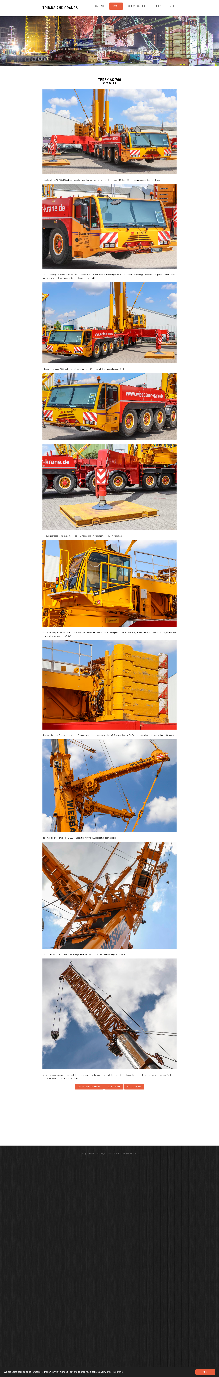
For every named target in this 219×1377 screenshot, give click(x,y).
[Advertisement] (126, 1111)
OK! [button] (205, 1372)
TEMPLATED (93, 1153)
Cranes (116, 6)
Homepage (99, 6)
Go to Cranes (134, 1086)
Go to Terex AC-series (89, 1086)
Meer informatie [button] (115, 1372)
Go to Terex (114, 1086)
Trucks (157, 6)
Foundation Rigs (136, 6)
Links (171, 6)
